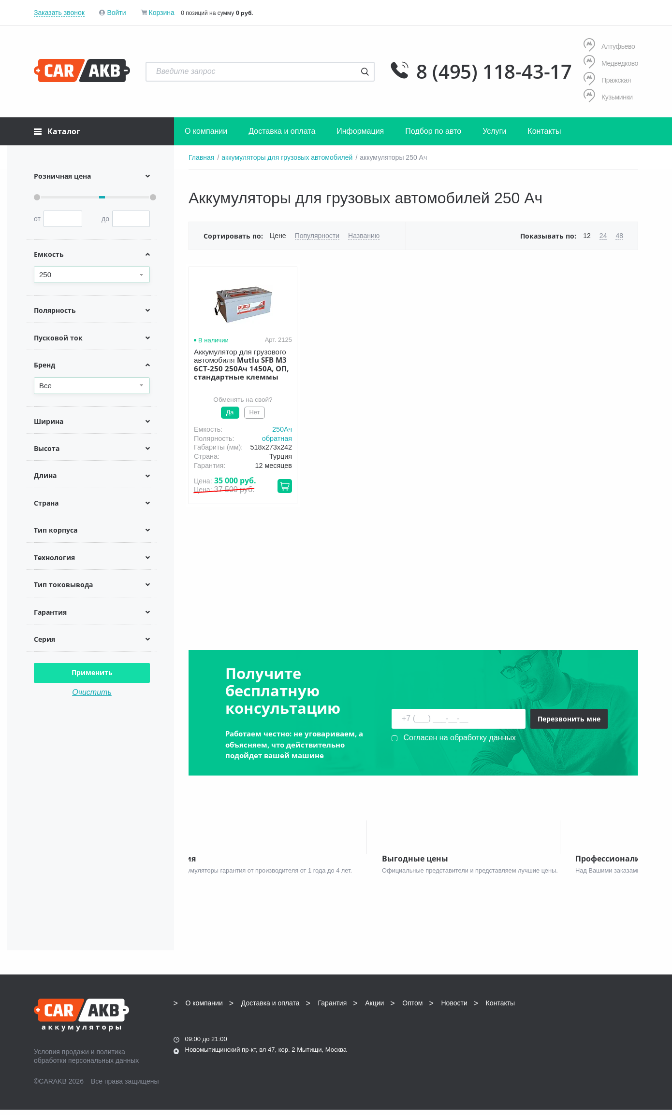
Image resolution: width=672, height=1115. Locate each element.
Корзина (161, 12)
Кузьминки (608, 96)
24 (603, 236)
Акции (374, 1008)
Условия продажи (61, 1056)
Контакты (544, 131)
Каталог (57, 131)
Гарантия (332, 1008)
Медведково (611, 63)
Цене (278, 236)
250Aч (282, 429)
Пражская (607, 79)
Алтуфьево (609, 46)
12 (587, 236)
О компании (206, 131)
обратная (277, 438)
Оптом (412, 1008)
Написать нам (554, 1040)
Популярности (317, 236)
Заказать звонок (59, 12)
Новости (454, 1008)
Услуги (494, 131)
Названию (364, 236)
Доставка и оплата (281, 131)
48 (619, 236)
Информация (360, 131)
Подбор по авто (433, 131)
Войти (116, 12)
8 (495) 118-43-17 (494, 71)
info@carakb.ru (579, 1029)
